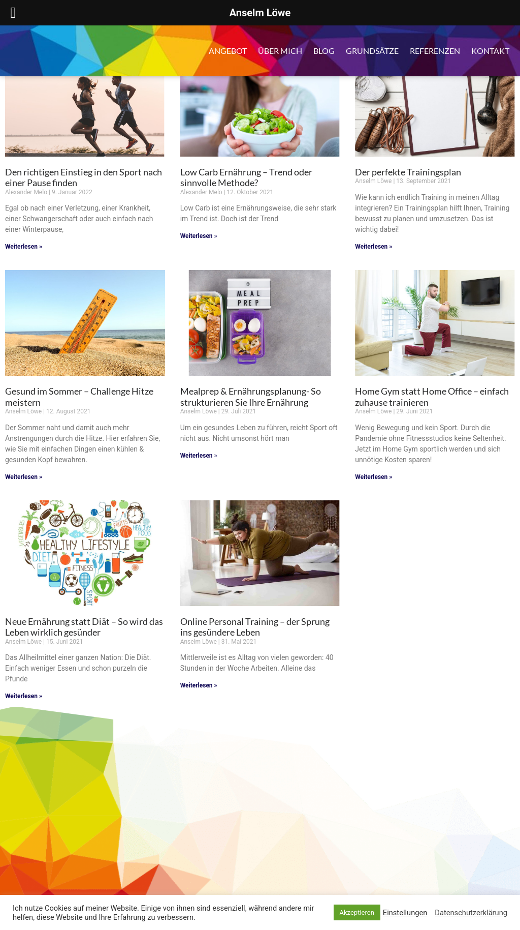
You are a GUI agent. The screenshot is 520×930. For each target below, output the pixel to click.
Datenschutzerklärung (471, 912)
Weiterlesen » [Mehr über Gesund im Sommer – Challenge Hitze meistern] (23, 477)
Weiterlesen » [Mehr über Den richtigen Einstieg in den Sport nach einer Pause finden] (23, 246)
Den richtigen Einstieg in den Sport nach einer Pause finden (83, 177)
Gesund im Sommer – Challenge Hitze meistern (79, 396)
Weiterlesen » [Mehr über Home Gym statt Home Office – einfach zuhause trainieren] (373, 477)
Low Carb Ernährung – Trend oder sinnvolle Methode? (246, 177)
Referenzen (435, 50)
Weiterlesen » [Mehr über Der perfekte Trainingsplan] (373, 246)
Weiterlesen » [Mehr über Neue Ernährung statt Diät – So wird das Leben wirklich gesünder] (23, 696)
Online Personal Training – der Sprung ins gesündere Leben (255, 627)
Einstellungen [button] (405, 912)
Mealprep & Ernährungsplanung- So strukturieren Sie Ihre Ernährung (250, 396)
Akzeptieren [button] (357, 912)
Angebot (228, 50)
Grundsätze (372, 50)
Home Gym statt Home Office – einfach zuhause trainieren (432, 396)
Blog (324, 50)
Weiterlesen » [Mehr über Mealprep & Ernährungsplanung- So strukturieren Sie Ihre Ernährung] (198, 455)
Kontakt (490, 50)
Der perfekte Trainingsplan (408, 171)
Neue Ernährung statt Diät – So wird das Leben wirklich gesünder (84, 627)
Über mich (280, 50)
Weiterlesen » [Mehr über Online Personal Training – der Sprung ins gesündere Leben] (198, 685)
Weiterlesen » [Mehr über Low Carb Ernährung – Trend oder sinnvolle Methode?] (198, 235)
